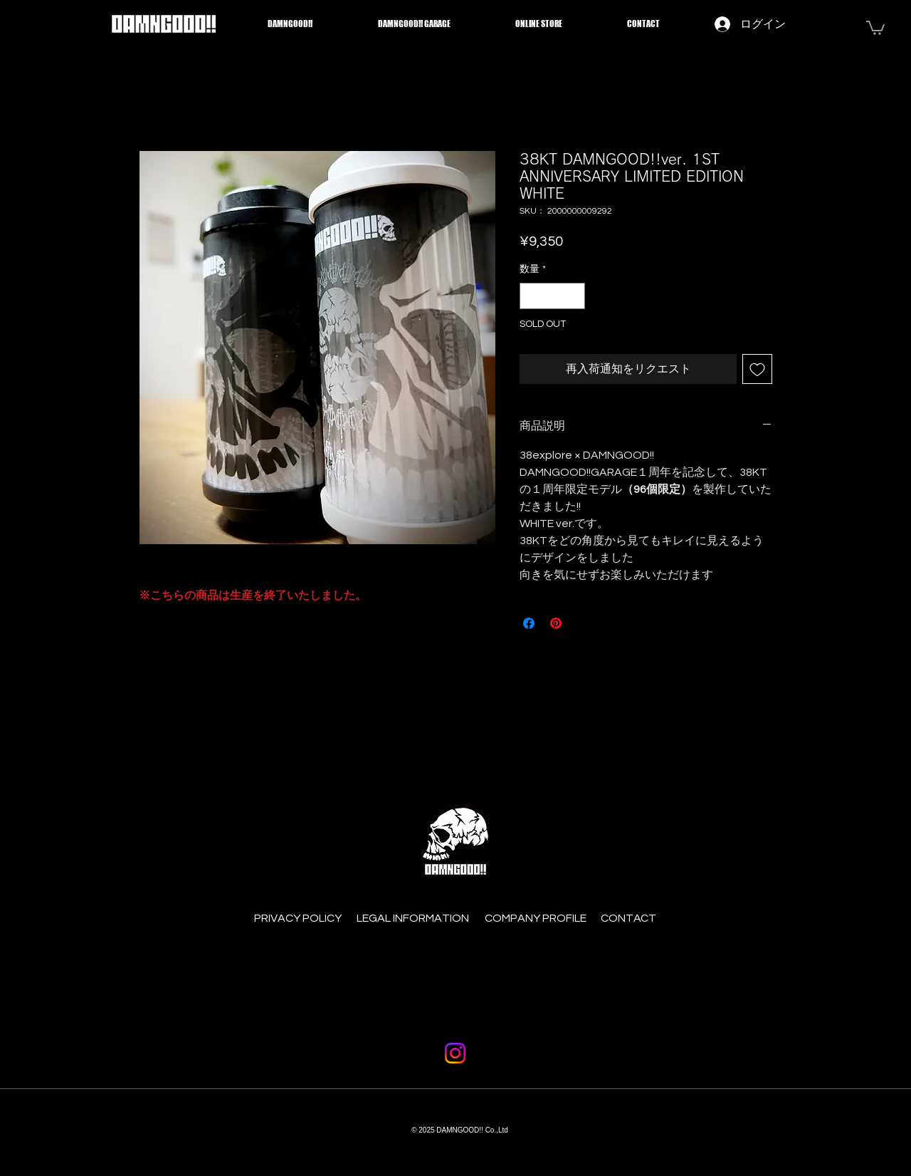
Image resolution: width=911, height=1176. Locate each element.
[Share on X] (582, 623)
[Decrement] (530, 295)
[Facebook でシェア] (528, 623)
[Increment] (574, 295)
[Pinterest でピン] (555, 623)
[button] (875, 27)
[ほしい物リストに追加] (757, 369)
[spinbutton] (552, 295)
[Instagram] (455, 1053)
